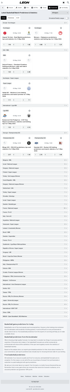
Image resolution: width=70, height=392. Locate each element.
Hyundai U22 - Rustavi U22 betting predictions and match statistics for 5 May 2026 (48, 149)
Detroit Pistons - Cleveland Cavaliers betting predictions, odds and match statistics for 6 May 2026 (14, 66)
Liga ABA (5, 110)
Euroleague (6, 28)
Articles (41, 376)
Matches (35, 376)
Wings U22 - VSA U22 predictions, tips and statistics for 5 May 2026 (16, 148)
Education (46, 376)
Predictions (28, 376)
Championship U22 (8, 138)
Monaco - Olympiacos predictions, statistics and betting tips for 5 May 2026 (48, 38)
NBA (4, 55)
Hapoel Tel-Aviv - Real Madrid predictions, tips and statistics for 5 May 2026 (16, 38)
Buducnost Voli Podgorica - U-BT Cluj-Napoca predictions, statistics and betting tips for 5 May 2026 (16, 121)
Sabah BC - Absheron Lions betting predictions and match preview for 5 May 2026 (16, 94)
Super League (7, 83)
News (22, 376)
